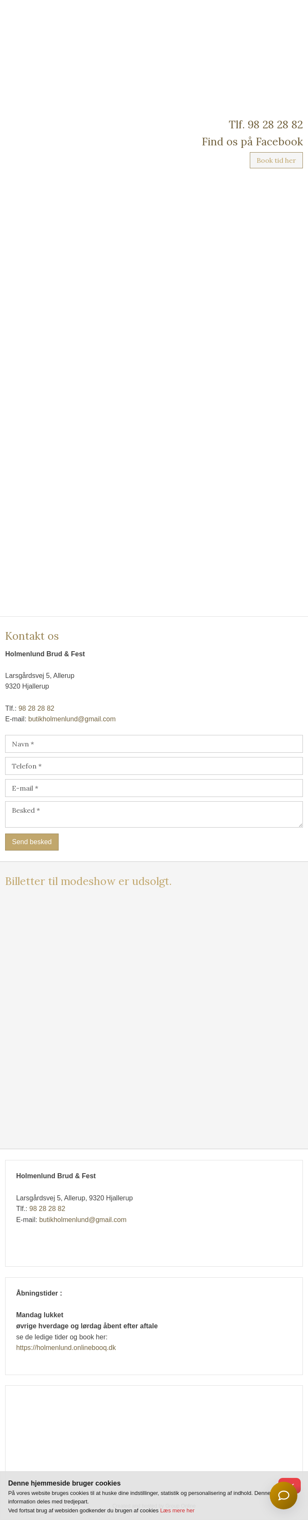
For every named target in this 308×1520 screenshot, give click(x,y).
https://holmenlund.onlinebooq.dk (66, 1347)
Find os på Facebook (252, 141)
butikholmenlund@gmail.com (72, 719)
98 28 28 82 (36, 708)
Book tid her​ (276, 160)
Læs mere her (177, 1510)
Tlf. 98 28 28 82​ (266, 124)
